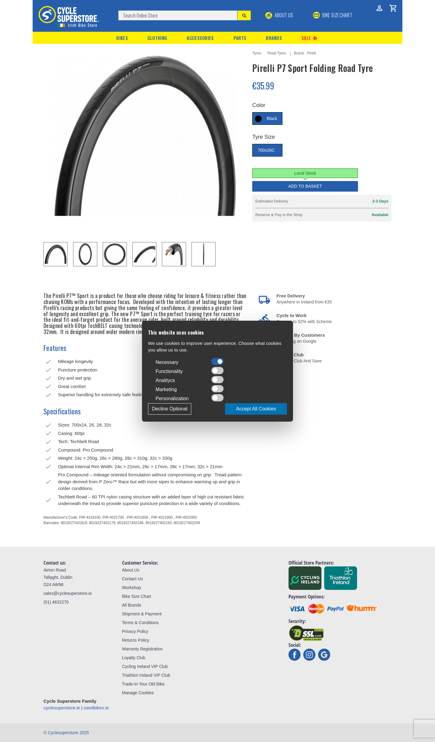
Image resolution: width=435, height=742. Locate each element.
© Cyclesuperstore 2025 (66, 732)
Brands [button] (274, 37)
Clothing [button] (157, 37)
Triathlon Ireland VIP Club (146, 675)
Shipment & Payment (142, 613)
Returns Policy (135, 640)
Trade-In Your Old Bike (143, 684)
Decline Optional (169, 408)
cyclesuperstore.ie (62, 707)
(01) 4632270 (56, 602)
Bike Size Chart (136, 596)
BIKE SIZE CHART (332, 15)
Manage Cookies (138, 692)
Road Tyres (277, 53)
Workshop (131, 587)
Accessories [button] (200, 37)
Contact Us (132, 578)
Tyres (256, 53)
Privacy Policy (135, 631)
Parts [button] (240, 37)
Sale (309, 37)
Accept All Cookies (256, 408)
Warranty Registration (142, 648)
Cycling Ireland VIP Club (145, 666)
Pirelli (311, 53)
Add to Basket (305, 186)
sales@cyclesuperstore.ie (68, 593)
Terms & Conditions (140, 622)
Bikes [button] (122, 37)
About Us (279, 15)
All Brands (131, 605)
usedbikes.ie (96, 707)
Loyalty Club (133, 657)
